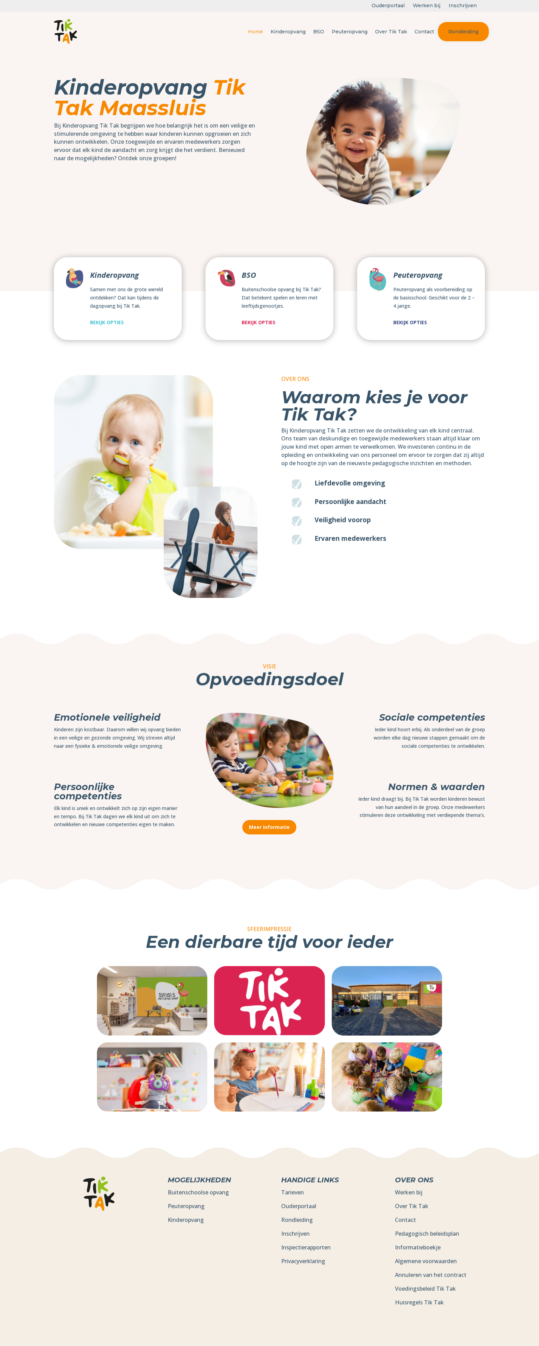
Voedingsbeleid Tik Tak (425, 1288)
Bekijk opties (107, 322)
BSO (318, 32)
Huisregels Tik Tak (419, 1302)
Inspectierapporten (306, 1247)
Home (255, 32)
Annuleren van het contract (430, 1275)
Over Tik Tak (391, 32)
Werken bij (408, 1192)
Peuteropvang (349, 32)
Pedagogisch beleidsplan (427, 1233)
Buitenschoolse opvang (198, 1192)
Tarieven (292, 1192)
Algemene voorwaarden (426, 1261)
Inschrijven (295, 1233)
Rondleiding (463, 32)
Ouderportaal (298, 1206)
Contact (424, 32)
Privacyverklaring (303, 1261)
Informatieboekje (418, 1247)
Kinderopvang (288, 32)
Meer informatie (269, 827)
